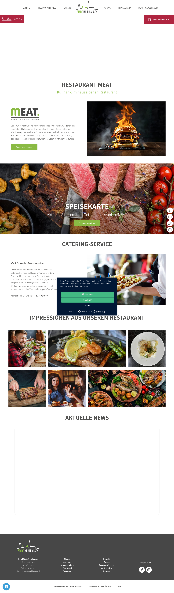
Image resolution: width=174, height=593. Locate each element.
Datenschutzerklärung (100, 586)
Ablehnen (87, 300)
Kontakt (106, 559)
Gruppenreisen (67, 565)
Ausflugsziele (106, 568)
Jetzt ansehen (88, 223)
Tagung (107, 7)
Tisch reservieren (24, 146)
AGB (119, 586)
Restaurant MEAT (47, 7)
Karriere (106, 571)
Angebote (67, 562)
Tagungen (67, 571)
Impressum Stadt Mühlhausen (68, 586)
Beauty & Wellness (148, 7)
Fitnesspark (124, 7)
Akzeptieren (87, 294)
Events (67, 7)
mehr (87, 305)
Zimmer (27, 7)
